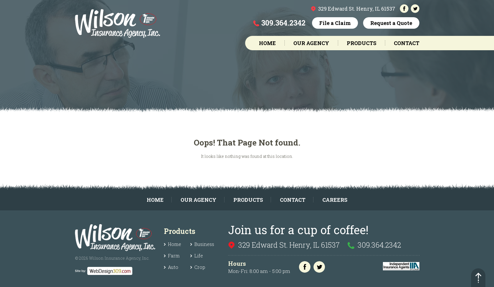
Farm (174, 256)
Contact (406, 43)
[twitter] (415, 8)
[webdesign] (103, 269)
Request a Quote (391, 23)
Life (198, 256)
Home (267, 43)
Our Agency (311, 43)
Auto (173, 267)
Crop (199, 267)
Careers (334, 199)
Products (361, 43)
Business (204, 244)
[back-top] (478, 277)
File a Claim (335, 23)
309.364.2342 (283, 22)
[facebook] (404, 8)
